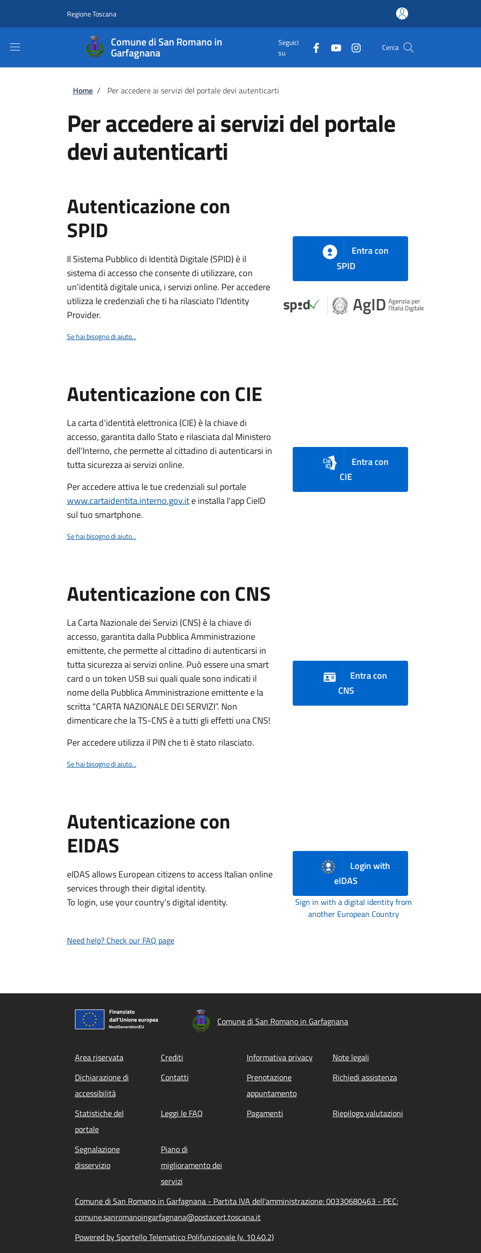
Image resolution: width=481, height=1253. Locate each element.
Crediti (172, 1057)
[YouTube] (332, 47)
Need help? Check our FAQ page (120, 940)
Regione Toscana (91, 13)
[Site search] (409, 47)
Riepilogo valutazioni (368, 1113)
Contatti (175, 1077)
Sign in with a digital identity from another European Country (353, 908)
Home (83, 90)
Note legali (351, 1057)
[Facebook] (312, 47)
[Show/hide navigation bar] (15, 46)
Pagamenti (265, 1113)
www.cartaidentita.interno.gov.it (128, 500)
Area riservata (99, 1057)
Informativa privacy (280, 1057)
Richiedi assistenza (365, 1077)
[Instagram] (352, 47)
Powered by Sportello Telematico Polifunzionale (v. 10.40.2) (174, 1237)
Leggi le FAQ (182, 1113)
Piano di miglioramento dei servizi (191, 1165)
